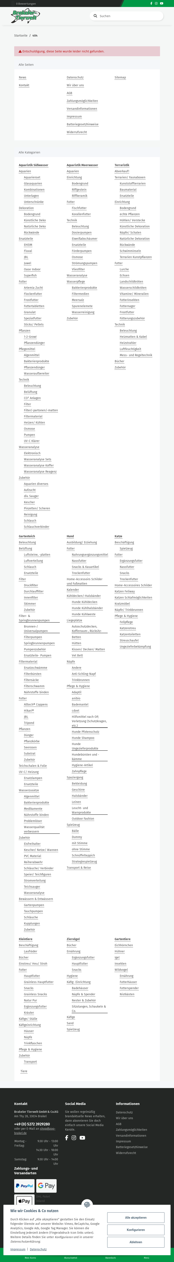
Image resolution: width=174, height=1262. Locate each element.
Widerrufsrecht (77, 132)
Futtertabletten (34, 306)
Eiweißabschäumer (84, 239)
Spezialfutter (32, 318)
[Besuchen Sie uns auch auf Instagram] (156, 3)
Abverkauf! (122, 171)
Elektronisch (32, 453)
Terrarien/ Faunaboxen (130, 177)
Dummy (77, 837)
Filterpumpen (33, 637)
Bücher (119, 361)
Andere (76, 668)
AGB (69, 93)
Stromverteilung (35, 880)
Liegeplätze (74, 620)
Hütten (76, 643)
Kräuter (29, 1013)
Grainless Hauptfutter (38, 982)
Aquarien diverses (36, 484)
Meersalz (78, 300)
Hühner (120, 951)
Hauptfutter (32, 976)
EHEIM (28, 245)
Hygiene (72, 976)
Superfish (30, 275)
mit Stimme (80, 843)
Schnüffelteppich (83, 855)
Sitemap (120, 77)
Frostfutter (31, 300)
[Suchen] (126, 16)
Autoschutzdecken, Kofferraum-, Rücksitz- (87, 629)
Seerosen (30, 747)
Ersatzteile (26, 239)
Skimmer (30, 604)
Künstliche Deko (35, 220)
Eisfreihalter (32, 844)
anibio (76, 698)
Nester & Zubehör (84, 1000)
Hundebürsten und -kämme (85, 757)
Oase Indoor (32, 269)
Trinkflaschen (33, 1043)
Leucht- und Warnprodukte (81, 810)
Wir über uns (75, 85)
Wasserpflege (76, 281)
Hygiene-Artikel (82, 765)
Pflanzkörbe (32, 741)
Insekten (120, 963)
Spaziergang (75, 777)
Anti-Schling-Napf (84, 674)
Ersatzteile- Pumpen (37, 655)
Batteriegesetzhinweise (83, 124)
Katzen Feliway (125, 591)
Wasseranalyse (29, 447)
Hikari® (29, 710)
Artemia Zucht (33, 288)
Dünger (28, 735)
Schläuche (31, 917)
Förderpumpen (82, 251)
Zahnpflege (79, 771)
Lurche (124, 269)
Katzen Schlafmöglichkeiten (133, 597)
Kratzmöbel (122, 604)
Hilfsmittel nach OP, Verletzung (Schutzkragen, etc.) (89, 721)
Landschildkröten (131, 281)
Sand (70, 1023)
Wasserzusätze (29, 790)
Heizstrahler (128, 343)
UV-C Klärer (31, 441)
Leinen (76, 802)
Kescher (29, 502)
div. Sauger (31, 496)
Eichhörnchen (124, 945)
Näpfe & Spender (83, 994)
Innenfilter (31, 597)
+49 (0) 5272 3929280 (32, 1124)
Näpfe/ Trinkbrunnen (129, 610)
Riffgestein (79, 189)
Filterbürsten (32, 674)
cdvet (75, 710)
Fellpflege (126, 622)
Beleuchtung (32, 386)
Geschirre (78, 790)
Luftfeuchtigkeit (130, 349)
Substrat (29, 753)
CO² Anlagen (32, 398)
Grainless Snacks (35, 994)
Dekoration (26, 208)
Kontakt (24, 85)
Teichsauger (32, 887)
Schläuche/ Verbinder (38, 868)
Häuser (29, 1031)
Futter (23, 281)
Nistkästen (127, 994)
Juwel (27, 263)
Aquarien (25, 171)
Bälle (75, 831)
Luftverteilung (33, 561)
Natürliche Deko (35, 226)
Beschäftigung (124, 542)
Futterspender (129, 988)
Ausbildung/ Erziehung (82, 542)
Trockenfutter (81, 573)
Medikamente (33, 809)
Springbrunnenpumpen (39, 643)
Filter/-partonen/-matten (41, 410)
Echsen (124, 275)
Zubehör (24, 478)
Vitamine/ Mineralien (134, 294)
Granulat (30, 312)
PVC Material (32, 856)
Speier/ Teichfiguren (37, 874)
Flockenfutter (33, 294)
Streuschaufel (129, 640)
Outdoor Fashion (83, 818)
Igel (117, 957)
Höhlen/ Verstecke (132, 220)
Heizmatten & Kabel (133, 337)
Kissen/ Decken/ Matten (88, 649)
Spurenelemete (82, 306)
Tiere (24, 1071)
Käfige (71, 1017)
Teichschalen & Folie (33, 766)
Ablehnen (135, 1242)
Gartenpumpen (34, 905)
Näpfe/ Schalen (130, 232)
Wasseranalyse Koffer (39, 465)
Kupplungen (32, 923)
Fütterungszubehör (132, 318)
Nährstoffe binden (36, 692)
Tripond (29, 723)
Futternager (127, 306)
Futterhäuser (128, 982)
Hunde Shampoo (83, 738)
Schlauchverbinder (36, 527)
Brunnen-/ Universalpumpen (36, 629)
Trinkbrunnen (81, 680)
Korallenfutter (81, 214)
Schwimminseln (130, 251)
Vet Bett (77, 655)
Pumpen (29, 435)
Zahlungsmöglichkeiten (82, 101)
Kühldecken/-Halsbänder (84, 596)
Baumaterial (128, 189)
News (22, 77)
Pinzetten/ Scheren (37, 508)
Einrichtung (74, 177)
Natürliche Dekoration (135, 239)
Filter (27, 404)
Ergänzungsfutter (131, 561)
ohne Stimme (81, 849)
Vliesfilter (78, 269)
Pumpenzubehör (35, 649)
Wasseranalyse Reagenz (40, 471)
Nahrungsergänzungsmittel (90, 554)
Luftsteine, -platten (37, 554)
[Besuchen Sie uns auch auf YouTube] (161, 3)
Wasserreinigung (83, 312)
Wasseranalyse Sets (37, 459)
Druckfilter (31, 585)
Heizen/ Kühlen (34, 422)
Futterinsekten (129, 300)
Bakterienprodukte (36, 361)
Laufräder (30, 951)
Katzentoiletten (130, 634)
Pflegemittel (27, 349)
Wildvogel (121, 970)
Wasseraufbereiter (36, 373)
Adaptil (76, 692)
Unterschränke (34, 202)
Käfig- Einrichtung (78, 982)
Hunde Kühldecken (84, 602)
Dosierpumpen (82, 232)
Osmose (29, 429)
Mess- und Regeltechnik (136, 355)
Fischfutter (79, 208)
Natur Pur (30, 1000)
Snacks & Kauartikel (85, 567)
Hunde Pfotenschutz (85, 732)
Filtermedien (80, 294)
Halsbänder (80, 796)
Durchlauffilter (33, 591)
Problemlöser (33, 821)
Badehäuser (80, 988)
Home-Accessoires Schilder (133, 585)
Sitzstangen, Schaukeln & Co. (89, 1009)
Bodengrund (32, 214)
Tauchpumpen (33, 911)
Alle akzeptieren (135, 1217)
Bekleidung (79, 783)
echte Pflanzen (130, 214)
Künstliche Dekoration (135, 226)
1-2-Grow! (30, 337)
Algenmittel (31, 355)
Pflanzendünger (34, 343)
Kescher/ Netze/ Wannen (41, 850)
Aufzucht (30, 490)
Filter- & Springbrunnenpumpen (34, 618)
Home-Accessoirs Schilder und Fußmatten (84, 581)
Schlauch (30, 520)
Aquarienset (32, 177)
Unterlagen (31, 196)
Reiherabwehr (33, 862)
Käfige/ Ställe (28, 1019)
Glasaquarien (33, 183)
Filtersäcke (31, 680)
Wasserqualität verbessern (34, 829)
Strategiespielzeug (84, 861)
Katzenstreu (128, 628)
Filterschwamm (34, 686)
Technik (24, 379)
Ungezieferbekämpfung (135, 646)
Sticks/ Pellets (34, 324)
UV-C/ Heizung (29, 772)
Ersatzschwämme (35, 668)
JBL (26, 257)
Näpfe (71, 661)
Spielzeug (73, 825)
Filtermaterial (33, 416)
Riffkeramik (79, 196)
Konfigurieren (136, 1230)
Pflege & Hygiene (78, 686)
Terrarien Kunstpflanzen (136, 257)
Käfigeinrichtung (30, 1025)
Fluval (28, 251)
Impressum (74, 116)
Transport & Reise (79, 868)
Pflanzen (24, 330)
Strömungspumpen (84, 263)
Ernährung (73, 951)
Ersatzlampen (33, 778)
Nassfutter (79, 561)
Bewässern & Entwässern (36, 899)
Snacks (124, 573)
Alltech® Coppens (36, 704)
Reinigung (30, 514)
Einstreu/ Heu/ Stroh (33, 963)
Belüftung (30, 392)
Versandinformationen (82, 109)
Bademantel (80, 704)
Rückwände (31, 232)
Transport (30, 1062)
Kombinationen (34, 189)
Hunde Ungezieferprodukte (85, 746)
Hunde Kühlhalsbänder (87, 608)
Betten (76, 637)
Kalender (73, 590)
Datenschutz (75, 77)
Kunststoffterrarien (133, 183)
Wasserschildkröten (133, 288)
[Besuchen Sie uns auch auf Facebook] (151, 3)
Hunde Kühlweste (84, 614)
